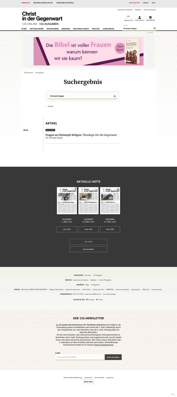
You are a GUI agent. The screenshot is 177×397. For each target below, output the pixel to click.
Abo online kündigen (109, 292)
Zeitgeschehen (37, 26)
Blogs (87, 282)
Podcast (96, 26)
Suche (125, 23)
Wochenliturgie (81, 26)
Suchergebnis (39, 70)
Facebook (91, 297)
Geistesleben (53, 26)
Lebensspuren (135, 287)
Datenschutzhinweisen (103, 343)
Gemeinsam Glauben (122, 287)
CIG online (29, 21)
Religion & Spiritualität (43, 3)
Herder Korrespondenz (72, 287)
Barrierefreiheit (99, 375)
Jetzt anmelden (113, 355)
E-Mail (57, 351)
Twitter (100, 297)
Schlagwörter (95, 282)
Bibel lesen (145, 287)
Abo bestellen (88, 247)
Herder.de (26, 3)
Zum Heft (67, 227)
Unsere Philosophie (150, 7)
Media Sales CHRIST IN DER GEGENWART (34, 287)
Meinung (66, 26)
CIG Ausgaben (48, 21)
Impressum (110, 375)
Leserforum (108, 26)
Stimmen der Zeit (98, 287)
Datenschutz (88, 375)
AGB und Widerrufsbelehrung (73, 375)
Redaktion (138, 7)
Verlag (145, 3)
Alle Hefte (88, 239)
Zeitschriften (134, 3)
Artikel (50, 104)
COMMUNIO (110, 287)
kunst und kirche (157, 287)
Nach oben (88, 379)
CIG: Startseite (28, 70)
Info (153, 3)
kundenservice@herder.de (92, 292)
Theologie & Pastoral (65, 3)
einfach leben (86, 287)
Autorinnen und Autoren (125, 7)
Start (24, 26)
